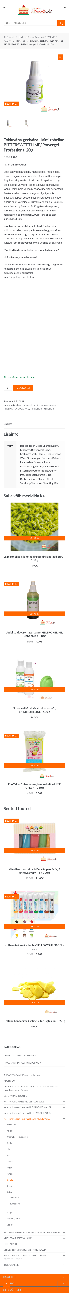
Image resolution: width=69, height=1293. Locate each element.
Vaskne (10, 1225)
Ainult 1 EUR (10, 1080)
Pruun (9, 1168)
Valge (9, 1212)
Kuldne (10, 1143)
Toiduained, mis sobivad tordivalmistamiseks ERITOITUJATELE (26, 1257)
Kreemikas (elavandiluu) (17, 1137)
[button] (60, 57)
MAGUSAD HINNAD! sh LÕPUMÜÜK (22, 1062)
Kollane (10, 1131)
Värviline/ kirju (13, 1218)
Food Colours (24, 405)
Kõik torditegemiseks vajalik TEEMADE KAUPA (27, 1113)
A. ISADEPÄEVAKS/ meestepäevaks (22, 1075)
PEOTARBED (10, 1244)
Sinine (9, 1192)
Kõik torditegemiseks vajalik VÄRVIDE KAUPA (27, 1118)
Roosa (9, 1186)
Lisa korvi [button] (34, 538)
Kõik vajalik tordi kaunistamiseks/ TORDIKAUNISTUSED (32, 1232)
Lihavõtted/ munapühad (43, 405)
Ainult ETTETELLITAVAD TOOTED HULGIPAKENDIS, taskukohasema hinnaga (31, 1088)
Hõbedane (11, 1124)
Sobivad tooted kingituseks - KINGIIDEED (25, 1249)
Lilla (8, 1149)
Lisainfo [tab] (8, 423)
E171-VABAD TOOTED (15, 1095)
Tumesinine (15, 1204)
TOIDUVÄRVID (21, 408)
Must (9, 1155)
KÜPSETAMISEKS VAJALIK (18, 1238)
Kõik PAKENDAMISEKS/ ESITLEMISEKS (24, 1101)
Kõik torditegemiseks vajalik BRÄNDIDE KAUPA (27, 1107)
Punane (10, 1174)
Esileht (10, 37)
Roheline (20, 40)
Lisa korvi (23, 387)
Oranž (9, 1161)
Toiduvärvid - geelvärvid (42, 408)
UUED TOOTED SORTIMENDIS (20, 1055)
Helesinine (14, 1197)
